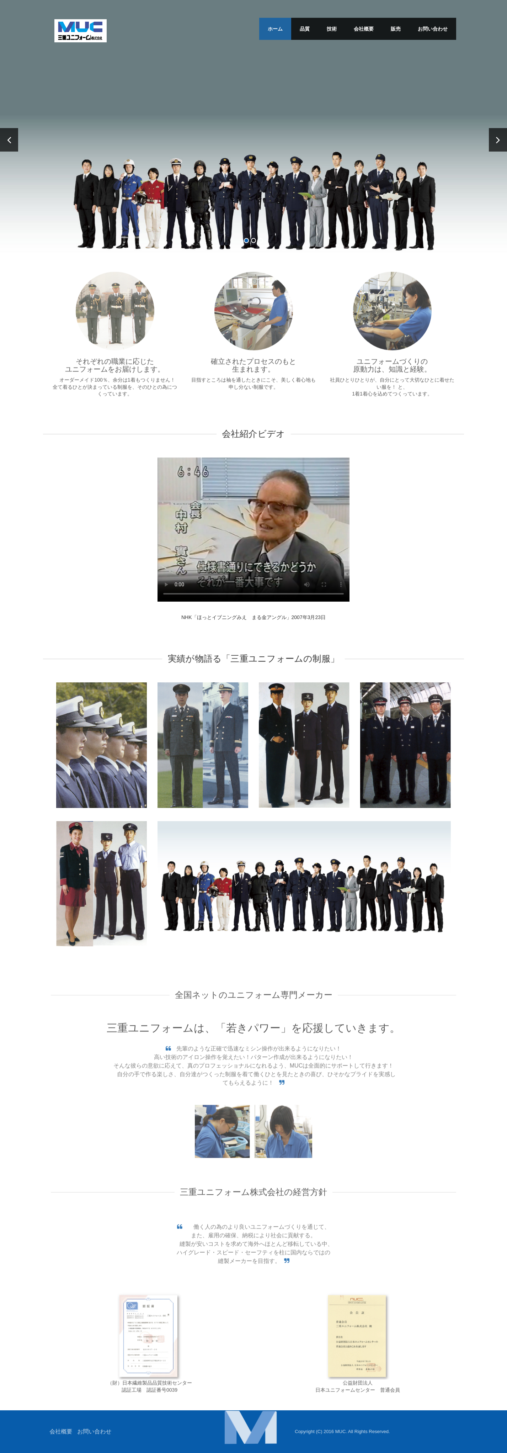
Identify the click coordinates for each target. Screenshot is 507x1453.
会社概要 (364, 29)
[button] (250, 1426)
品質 (305, 29)
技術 (332, 29)
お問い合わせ (433, 29)
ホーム (275, 29)
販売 (396, 29)
